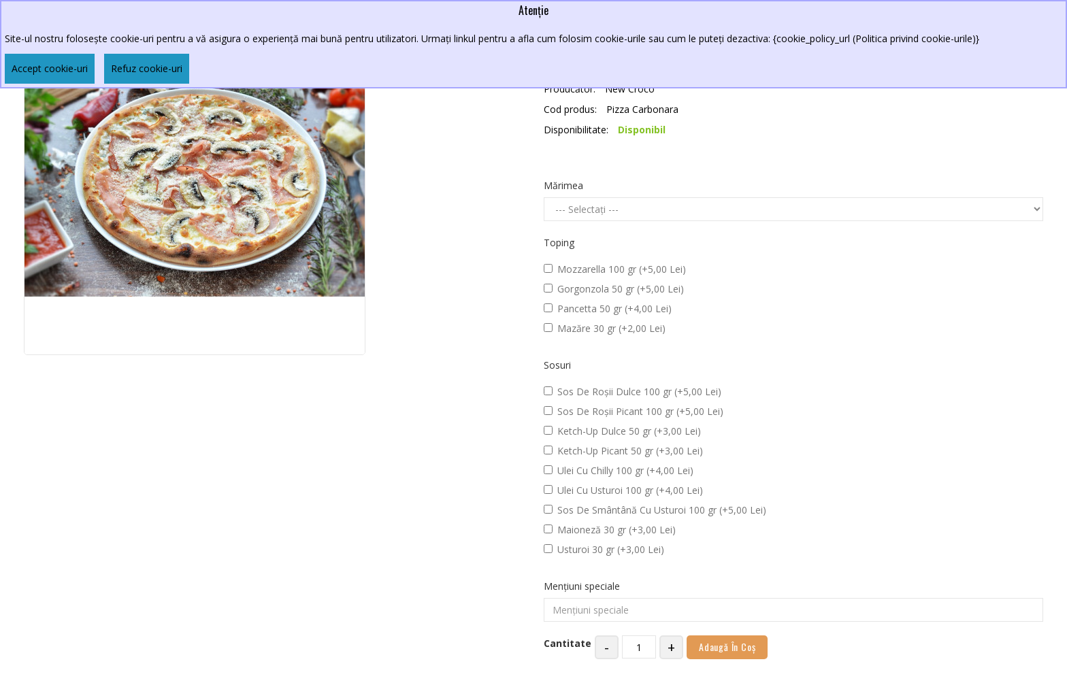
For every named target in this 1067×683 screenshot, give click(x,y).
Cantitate (567, 643)
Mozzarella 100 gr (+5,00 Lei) (615, 269)
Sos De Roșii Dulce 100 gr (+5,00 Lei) (632, 391)
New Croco (630, 88)
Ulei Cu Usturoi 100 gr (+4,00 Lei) (623, 490)
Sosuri (557, 365)
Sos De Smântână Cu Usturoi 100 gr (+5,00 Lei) (655, 509)
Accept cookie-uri (50, 68)
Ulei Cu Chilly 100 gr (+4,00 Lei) (618, 470)
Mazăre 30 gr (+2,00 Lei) (605, 328)
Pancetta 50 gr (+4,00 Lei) (608, 308)
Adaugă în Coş (727, 646)
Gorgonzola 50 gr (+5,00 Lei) (614, 288)
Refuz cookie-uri (146, 68)
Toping (559, 242)
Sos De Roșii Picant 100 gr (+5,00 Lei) (633, 411)
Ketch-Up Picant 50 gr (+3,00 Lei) (623, 450)
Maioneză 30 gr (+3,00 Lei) (610, 529)
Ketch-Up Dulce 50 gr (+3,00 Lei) (622, 430)
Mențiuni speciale (582, 586)
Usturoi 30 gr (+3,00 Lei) (604, 549)
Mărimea (563, 185)
